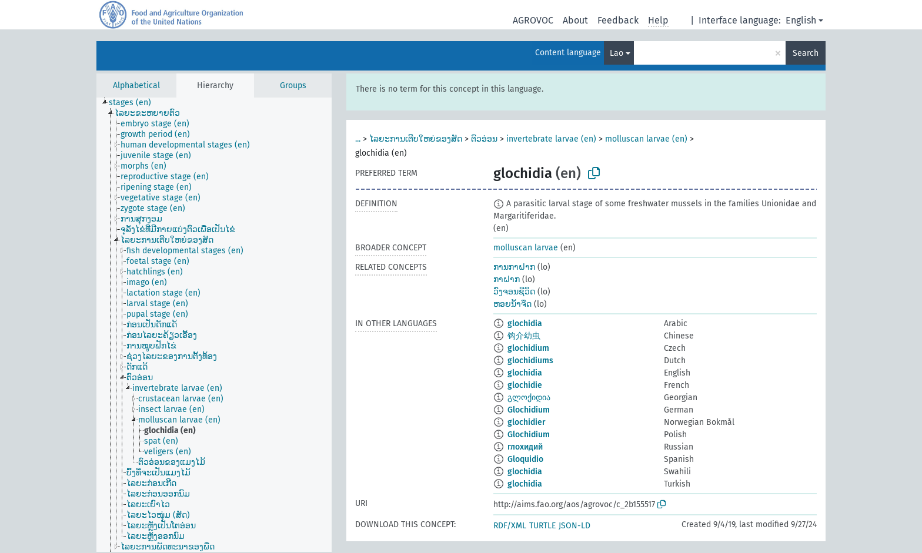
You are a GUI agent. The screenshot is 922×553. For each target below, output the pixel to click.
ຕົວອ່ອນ (484, 139)
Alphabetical (136, 86)
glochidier (526, 422)
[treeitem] (135, 103)
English (801, 20)
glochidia (524, 324)
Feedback (618, 20)
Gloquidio (525, 459)
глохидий (525, 447)
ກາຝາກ (506, 279)
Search (806, 53)
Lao (616, 53)
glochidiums (530, 361)
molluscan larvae (525, 248)
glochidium (528, 348)
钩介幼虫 (523, 336)
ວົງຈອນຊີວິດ (514, 292)
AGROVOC (533, 20)
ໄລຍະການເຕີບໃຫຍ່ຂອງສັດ (415, 139)
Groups (293, 86)
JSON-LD (574, 526)
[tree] (214, 325)
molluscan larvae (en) (646, 139)
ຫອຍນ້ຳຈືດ (512, 304)
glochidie (524, 385)
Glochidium (528, 410)
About (575, 20)
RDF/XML (509, 526)
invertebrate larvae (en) (551, 139)
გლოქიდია (528, 398)
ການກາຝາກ (514, 267)
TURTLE (542, 526)
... (357, 139)
